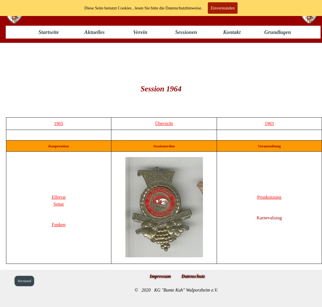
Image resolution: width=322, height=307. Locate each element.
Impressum (160, 276)
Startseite (48, 32)
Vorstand (24, 281)
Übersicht (164, 123)
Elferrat (59, 197)
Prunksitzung (269, 197)
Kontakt (231, 32)
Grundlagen (277, 32)
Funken (59, 224)
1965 (58, 123)
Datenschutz (193, 276)
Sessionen (186, 32)
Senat (59, 204)
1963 (269, 123)
